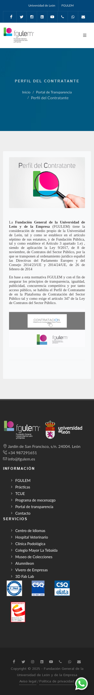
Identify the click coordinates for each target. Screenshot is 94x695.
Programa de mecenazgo (35, 500)
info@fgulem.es (21, 458)
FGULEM (67, 5)
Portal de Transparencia (54, 92)
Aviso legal (27, 681)
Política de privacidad (56, 681)
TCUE (20, 493)
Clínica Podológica (30, 543)
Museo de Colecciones (33, 556)
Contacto (22, 513)
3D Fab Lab (24, 576)
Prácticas (22, 487)
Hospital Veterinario (31, 537)
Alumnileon (24, 563)
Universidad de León (41, 5)
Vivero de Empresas (31, 570)
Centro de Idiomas (30, 530)
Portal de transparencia (34, 506)
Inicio (26, 92)
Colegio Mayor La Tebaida (36, 550)
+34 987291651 (22, 452)
